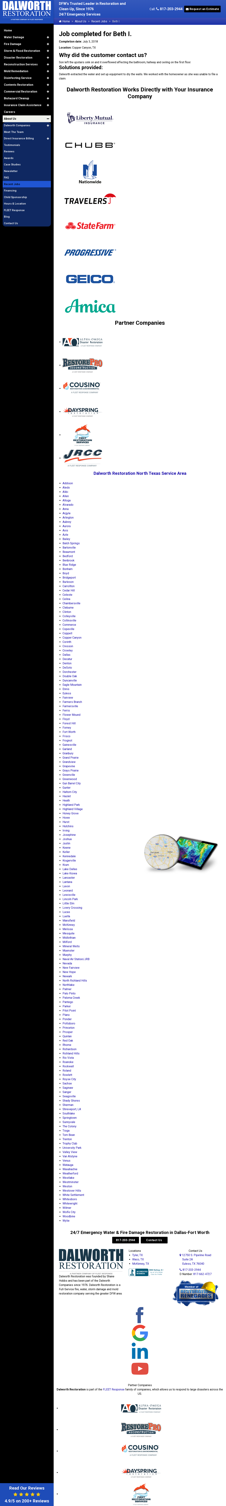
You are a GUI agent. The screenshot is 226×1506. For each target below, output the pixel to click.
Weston (67, 1186)
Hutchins (68, 826)
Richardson (69, 1049)
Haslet (67, 796)
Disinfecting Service (18, 78)
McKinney (69, 925)
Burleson (68, 582)
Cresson (68, 646)
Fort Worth (69, 732)
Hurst (66, 822)
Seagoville (69, 1096)
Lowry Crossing (72, 907)
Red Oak (68, 1040)
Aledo (66, 487)
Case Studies (12, 164)
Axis (65, 530)
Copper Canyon (72, 637)
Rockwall (68, 1066)
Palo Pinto (69, 993)
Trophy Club (70, 1143)
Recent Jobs (99, 21)
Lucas (66, 912)
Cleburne (68, 607)
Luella (66, 916)
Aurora (67, 526)
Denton (67, 663)
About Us (80, 21)
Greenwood (70, 779)
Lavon (66, 886)
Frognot (67, 740)
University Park (72, 1147)
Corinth (67, 642)
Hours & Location (15, 203)
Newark (67, 976)
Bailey (66, 539)
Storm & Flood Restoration (22, 51)
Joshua (67, 839)
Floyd (66, 719)
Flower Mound (71, 714)
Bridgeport (69, 577)
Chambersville (71, 603)
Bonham (68, 569)
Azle (65, 534)
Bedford (68, 556)
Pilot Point (69, 1010)
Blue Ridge (69, 564)
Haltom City (70, 792)
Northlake (68, 985)
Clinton (67, 612)
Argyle (67, 513)
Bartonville (69, 547)
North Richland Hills (75, 980)
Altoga (67, 500)
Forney (67, 727)
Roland (67, 1070)
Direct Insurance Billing (19, 138)
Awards (8, 158)
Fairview (68, 697)
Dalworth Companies (17, 125)
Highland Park (71, 804)
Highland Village (73, 809)
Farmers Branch (72, 702)
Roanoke (68, 1062)
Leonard (68, 890)
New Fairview (71, 967)
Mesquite (68, 933)
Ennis (66, 689)
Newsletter (11, 171)
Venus (66, 1160)
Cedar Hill (69, 590)
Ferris (66, 710)
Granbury (68, 753)
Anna (66, 509)
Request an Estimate (202, 9)
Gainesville (69, 744)
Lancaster (69, 877)
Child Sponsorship (15, 197)
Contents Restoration (18, 84)
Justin (66, 843)
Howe (66, 817)
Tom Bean (69, 1135)
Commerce (69, 624)
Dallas (66, 654)
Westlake (68, 1177)
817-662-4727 (202, 1274)
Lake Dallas (70, 869)
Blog (7, 216)
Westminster (71, 1182)
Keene (67, 847)
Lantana (67, 882)
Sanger (67, 1092)
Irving (66, 830)
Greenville (69, 774)
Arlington (68, 517)
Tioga (66, 1130)
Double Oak (70, 676)
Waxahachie (70, 1169)
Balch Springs (71, 543)
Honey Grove (71, 813)
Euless (67, 693)
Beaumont (69, 552)
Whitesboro (70, 1199)
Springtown (70, 1117)
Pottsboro (69, 1023)
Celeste (67, 594)
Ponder (67, 1019)
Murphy (67, 955)
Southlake (69, 1113)
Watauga (68, 1165)
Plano (66, 1015)
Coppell (67, 633)
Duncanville (70, 680)
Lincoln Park (70, 899)
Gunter (67, 787)
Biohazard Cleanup (16, 98)
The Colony (69, 1126)
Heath (66, 800)
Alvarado (68, 504)
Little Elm (68, 903)
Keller (66, 852)
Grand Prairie (71, 757)
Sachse (67, 1083)
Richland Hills (71, 1053)
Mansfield (69, 920)
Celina (66, 599)
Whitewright (70, 1203)
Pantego (68, 1002)
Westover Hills (72, 1190)
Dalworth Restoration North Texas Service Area (139, 473)
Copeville (68, 629)
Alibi (65, 492)
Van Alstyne (70, 1156)
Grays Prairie (71, 770)
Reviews (9, 151)
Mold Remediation (16, 71)
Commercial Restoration (20, 91)
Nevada (67, 963)
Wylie (66, 1220)
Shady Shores (71, 1100)
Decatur (67, 659)
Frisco (66, 736)
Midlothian (69, 937)
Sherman (68, 1105)
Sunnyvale (69, 1122)
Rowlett (67, 1075)
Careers (9, 112)
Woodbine (69, 1216)
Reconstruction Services (21, 64)
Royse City (69, 1079)
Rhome (67, 1045)
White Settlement (73, 1195)
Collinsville (69, 620)
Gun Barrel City (72, 783)
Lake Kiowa (70, 873)
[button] (48, 37)
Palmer (67, 989)
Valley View (70, 1152)
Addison (68, 483)
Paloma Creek (71, 997)
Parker (67, 1006)
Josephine (69, 835)
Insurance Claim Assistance (22, 105)
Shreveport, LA (72, 1109)
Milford (67, 942)
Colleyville (69, 616)
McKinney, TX (140, 1263)
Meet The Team (14, 132)
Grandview (69, 762)
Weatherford (70, 1173)
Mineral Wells (71, 946)
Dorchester (69, 672)
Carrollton (68, 586)
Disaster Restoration (18, 57)
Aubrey (67, 522)
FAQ (6, 177)
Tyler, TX (137, 1255)
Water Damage (14, 37)
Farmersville (70, 706)
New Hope (69, 972)
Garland (67, 749)
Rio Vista (68, 1057)
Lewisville (69, 895)
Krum (66, 865)
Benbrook (68, 560)
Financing (10, 190)
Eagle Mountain (72, 684)
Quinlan (67, 1036)
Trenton (67, 1139)
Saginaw (68, 1087)
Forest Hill (69, 723)
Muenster (68, 950)
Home (64, 21)
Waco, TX (138, 1259)
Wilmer (67, 1207)
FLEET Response (114, 1389)
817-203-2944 (169, 9)
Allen (66, 496)
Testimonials (12, 145)
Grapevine (69, 766)
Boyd (66, 573)
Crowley (68, 650)
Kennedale (69, 856)
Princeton (68, 1027)
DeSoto (67, 667)
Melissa (68, 929)
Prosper (68, 1032)
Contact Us (154, 1240)
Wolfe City (69, 1212)
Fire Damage (12, 44)
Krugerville (69, 860)
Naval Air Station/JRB (76, 959)
